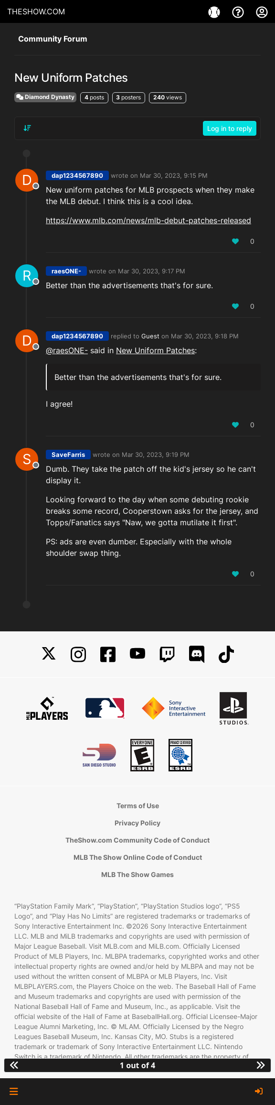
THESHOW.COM (36, 11)
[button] (13, 1091)
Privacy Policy (137, 823)
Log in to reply (229, 128)
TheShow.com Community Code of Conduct (137, 840)
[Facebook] (108, 654)
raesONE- (66, 271)
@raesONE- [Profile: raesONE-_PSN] (67, 350)
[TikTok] (226, 654)
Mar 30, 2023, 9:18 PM (205, 336)
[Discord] (196, 654)
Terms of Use (137, 806)
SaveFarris (68, 454)
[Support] (239, 11)
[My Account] (262, 11)
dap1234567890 (77, 175)
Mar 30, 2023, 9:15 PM (174, 175)
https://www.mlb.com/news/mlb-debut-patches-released (148, 220)
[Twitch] (167, 654)
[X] (48, 654)
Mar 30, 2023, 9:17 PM (151, 271)
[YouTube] (137, 654)
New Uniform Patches (155, 350)
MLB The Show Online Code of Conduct (138, 857)
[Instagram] (78, 654)
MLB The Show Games (137, 874)
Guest (150, 336)
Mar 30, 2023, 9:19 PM (156, 454)
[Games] (215, 11)
